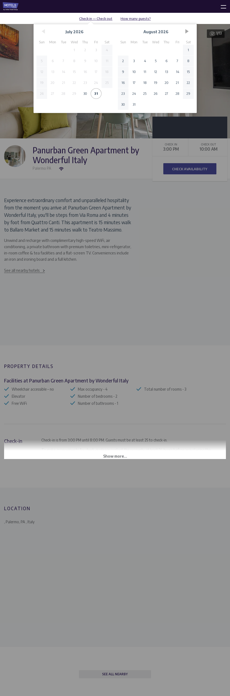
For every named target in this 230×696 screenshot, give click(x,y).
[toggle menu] (221, 5)
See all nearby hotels (22, 270)
